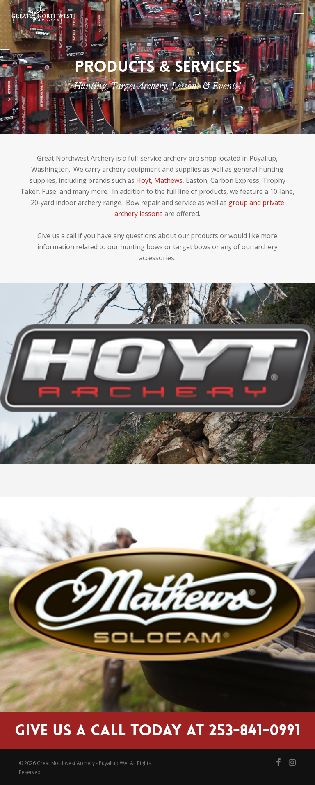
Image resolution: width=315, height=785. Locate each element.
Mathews (168, 180)
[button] (299, 13)
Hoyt (143, 180)
